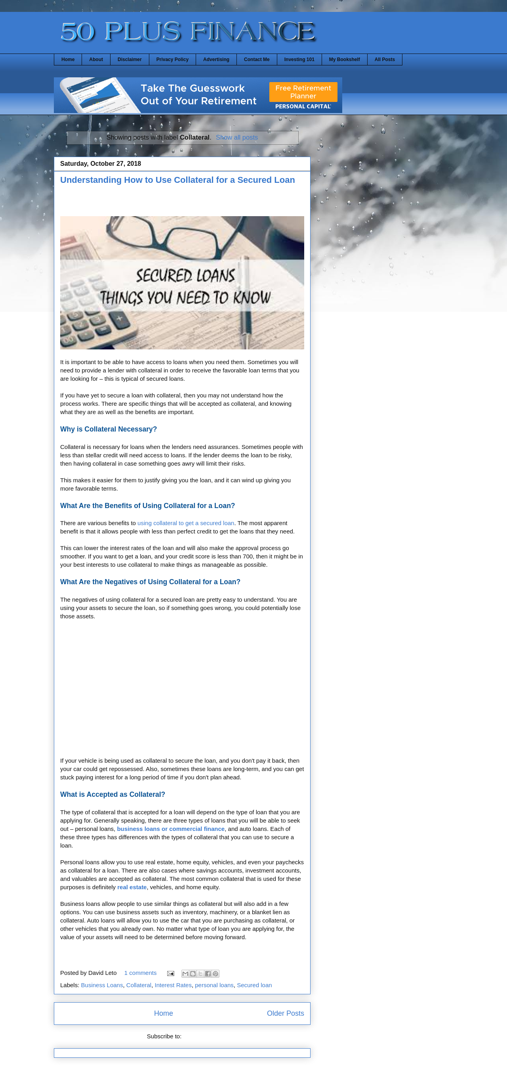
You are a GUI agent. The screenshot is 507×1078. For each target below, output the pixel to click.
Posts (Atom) (200, 1036)
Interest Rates (173, 985)
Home (67, 59)
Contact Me (257, 59)
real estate (132, 887)
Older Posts (285, 1013)
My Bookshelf (344, 59)
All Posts (385, 59)
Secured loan (254, 985)
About (96, 59)
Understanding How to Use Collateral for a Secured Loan (177, 180)
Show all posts (237, 137)
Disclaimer (130, 59)
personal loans (214, 985)
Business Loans (102, 985)
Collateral (138, 985)
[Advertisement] (153, 203)
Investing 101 (299, 59)
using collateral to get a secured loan (185, 523)
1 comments (140, 972)
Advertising (216, 59)
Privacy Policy (172, 59)
